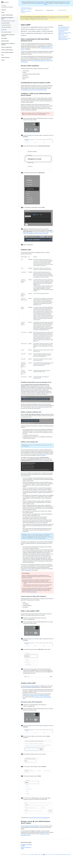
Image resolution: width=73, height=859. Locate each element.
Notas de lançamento (5, 57)
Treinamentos (64, 854)
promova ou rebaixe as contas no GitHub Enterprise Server (37, 695)
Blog (67, 854)
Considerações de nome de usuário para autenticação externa (33, 89)
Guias (2, 54)
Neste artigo (60, 25)
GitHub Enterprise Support (31, 591)
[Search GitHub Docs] (63, 10)
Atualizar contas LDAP (62, 37)
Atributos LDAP (61, 34)
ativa (47, 376)
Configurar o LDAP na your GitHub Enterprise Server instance (64, 33)
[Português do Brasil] (50, 10)
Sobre (70, 854)
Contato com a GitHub (48, 854)
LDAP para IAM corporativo (26, 11)
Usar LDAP (4, 29)
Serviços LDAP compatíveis (63, 29)
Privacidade (32, 854)
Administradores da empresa (7, 7)
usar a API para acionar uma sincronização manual (39, 817)
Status (39, 854)
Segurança (36, 854)
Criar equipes (43, 455)
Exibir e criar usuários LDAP (63, 36)
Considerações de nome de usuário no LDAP (63, 31)
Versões (2, 60)
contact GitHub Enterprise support (42, 19)
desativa (48, 362)
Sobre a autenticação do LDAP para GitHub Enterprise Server (63, 27)
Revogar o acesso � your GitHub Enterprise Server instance (64, 39)
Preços (53, 854)
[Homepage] (43, 854)
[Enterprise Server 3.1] (39, 10)
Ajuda (41, 854)
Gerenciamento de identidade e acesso (26, 10)
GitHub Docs (6, 2)
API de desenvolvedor (58, 854)
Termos (28, 854)
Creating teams (28, 570)
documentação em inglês (40, 3)
